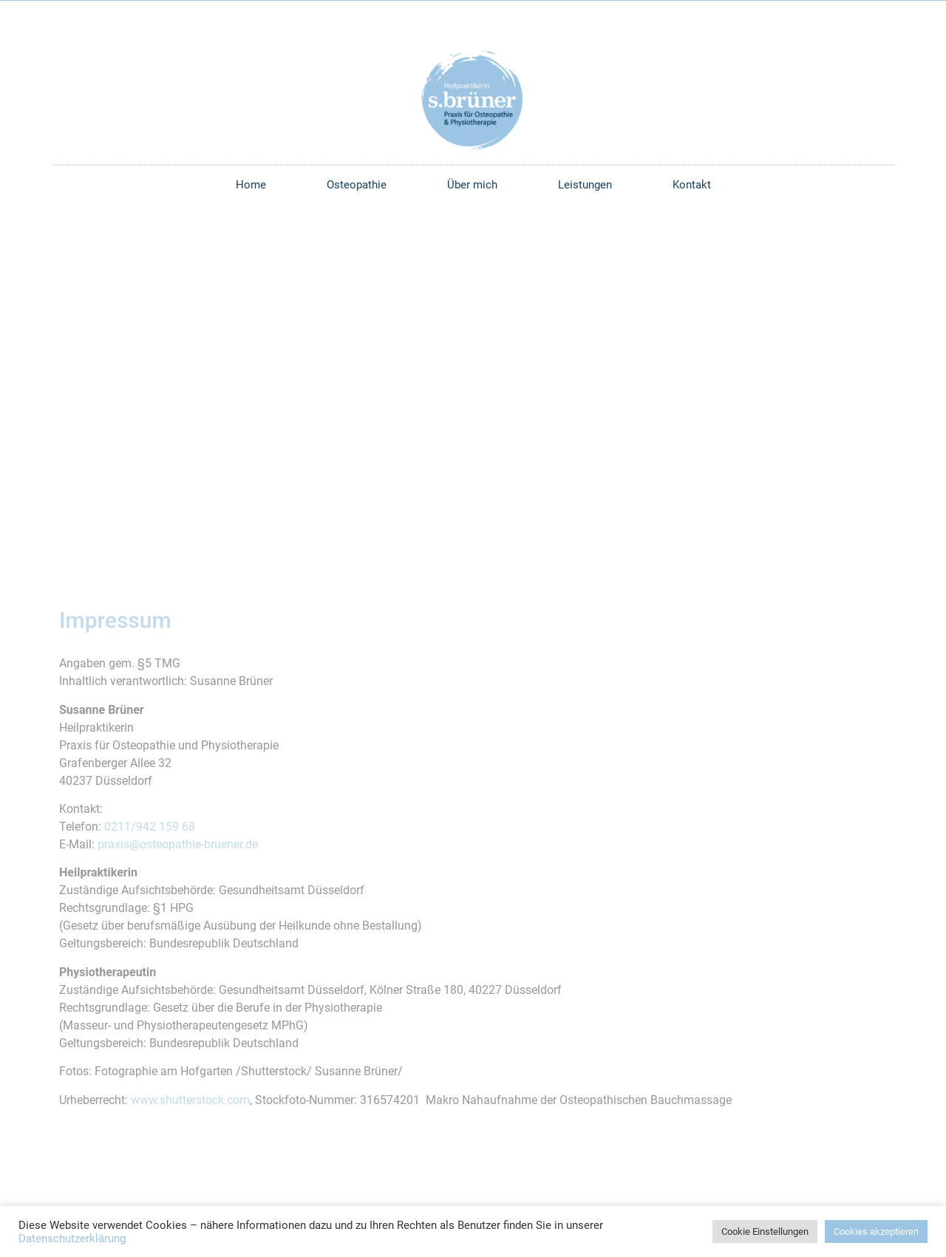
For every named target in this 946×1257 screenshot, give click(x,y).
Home (251, 184)
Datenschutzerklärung (72, 1238)
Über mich (472, 184)
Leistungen (585, 184)
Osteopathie (357, 184)
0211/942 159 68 (149, 827)
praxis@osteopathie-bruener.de (178, 844)
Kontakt (692, 184)
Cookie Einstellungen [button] (765, 1231)
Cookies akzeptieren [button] (876, 1231)
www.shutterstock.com (190, 1100)
